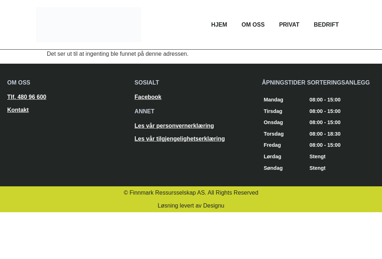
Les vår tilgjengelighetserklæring (179, 139)
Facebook (147, 97)
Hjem (219, 25)
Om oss (253, 25)
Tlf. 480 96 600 (26, 97)
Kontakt (18, 110)
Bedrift (326, 25)
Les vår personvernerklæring (174, 126)
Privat (289, 25)
